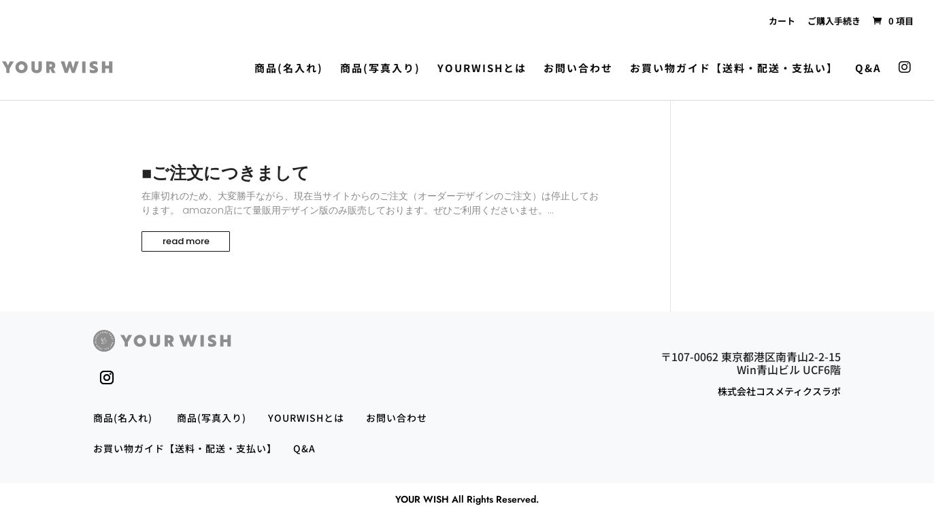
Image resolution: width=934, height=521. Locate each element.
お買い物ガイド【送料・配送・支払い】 (734, 69)
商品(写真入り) (380, 69)
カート (782, 20)
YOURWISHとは (482, 69)
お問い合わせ (578, 69)
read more (186, 241)
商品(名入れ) (288, 69)
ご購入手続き (834, 20)
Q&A (868, 69)
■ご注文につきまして (225, 173)
